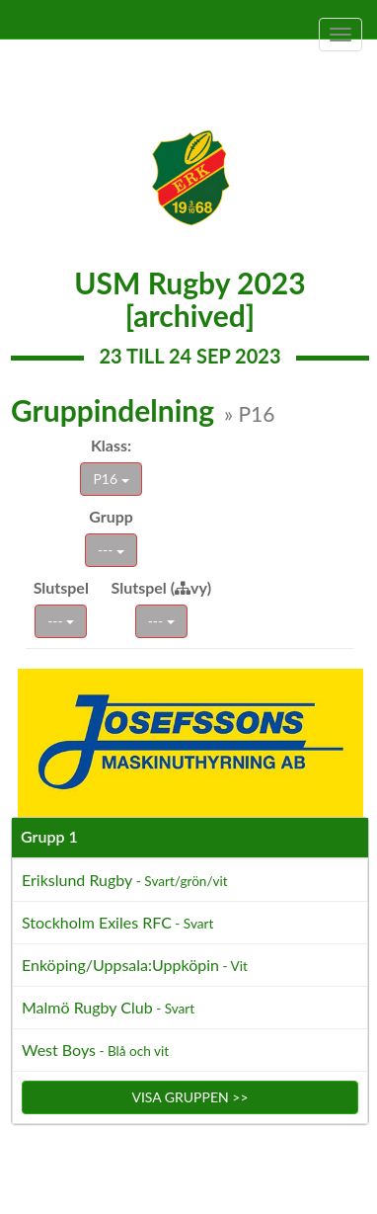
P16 (110, 478)
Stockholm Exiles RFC (117, 922)
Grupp (111, 516)
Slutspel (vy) (162, 587)
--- (111, 549)
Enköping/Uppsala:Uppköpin (135, 964)
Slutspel (61, 587)
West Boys (95, 1049)
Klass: (111, 445)
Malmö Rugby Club (108, 1007)
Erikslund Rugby (125, 879)
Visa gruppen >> (189, 1097)
